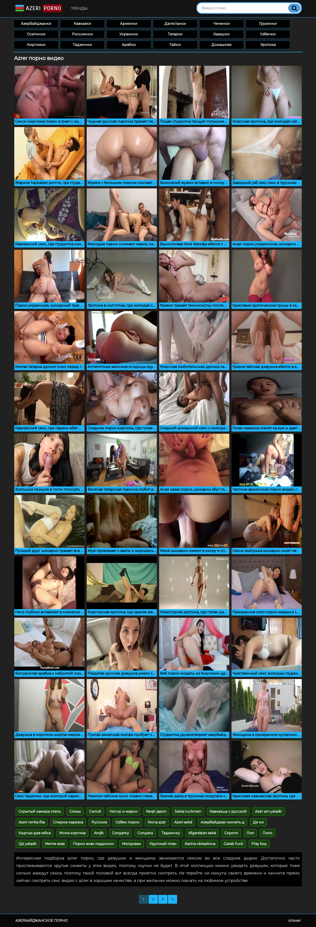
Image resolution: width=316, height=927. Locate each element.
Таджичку (171, 833)
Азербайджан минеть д (222, 822)
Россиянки (82, 34)
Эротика (268, 45)
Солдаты (145, 833)
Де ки (258, 822)
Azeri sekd (183, 822)
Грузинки (268, 24)
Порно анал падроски (93, 844)
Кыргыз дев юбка (34, 833)
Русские (99, 822)
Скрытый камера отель (39, 811)
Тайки (175, 45)
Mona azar (157, 822)
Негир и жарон (124, 811)
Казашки (221, 34)
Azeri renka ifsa (31, 822)
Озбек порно (127, 822)
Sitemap (294, 920)
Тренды (79, 8)
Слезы (75, 811)
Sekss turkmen (188, 811)
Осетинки (36, 34)
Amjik (99, 833)
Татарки (175, 34)
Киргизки (36, 45)
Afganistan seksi (202, 833)
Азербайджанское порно (41, 920)
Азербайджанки (36, 24)
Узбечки (268, 34)
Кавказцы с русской (228, 811)
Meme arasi (55, 844)
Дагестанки (175, 24)
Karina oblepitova (200, 844)
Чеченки (221, 24)
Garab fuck (233, 844)
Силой (95, 811)
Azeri (38, 8)
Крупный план (162, 844)
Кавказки (82, 24)
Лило (267, 833)
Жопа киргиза (72, 833)
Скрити (231, 833)
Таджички (82, 45)
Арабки (129, 45)
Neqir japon (156, 811)
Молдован (131, 844)
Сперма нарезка (68, 822)
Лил (250, 833)
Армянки (128, 24)
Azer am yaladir (268, 811)
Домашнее (221, 45)
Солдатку (120, 833)
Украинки (128, 34)
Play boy (259, 844)
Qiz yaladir (27, 844)
